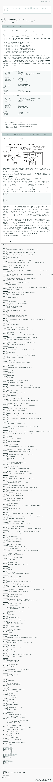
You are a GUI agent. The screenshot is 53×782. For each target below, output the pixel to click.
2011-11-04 (5, 535)
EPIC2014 (3, 18)
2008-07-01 (5, 690)
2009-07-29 (5, 634)
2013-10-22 (5, 467)
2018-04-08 (5, 353)
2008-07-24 (5, 685)
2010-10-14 (5, 580)
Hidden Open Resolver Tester (38, 212)
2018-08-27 (5, 351)
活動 (6, 179)
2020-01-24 (5, 318)
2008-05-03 (5, 734)
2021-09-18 (5, 283)
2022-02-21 (5, 273)
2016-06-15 (5, 374)
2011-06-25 (5, 558)
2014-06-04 (5, 445)
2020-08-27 (5, 296)
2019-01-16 (5, 343)
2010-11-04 (5, 577)
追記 (50, 1)
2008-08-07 (5, 676)
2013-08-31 (5, 477)
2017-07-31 (5, 364)
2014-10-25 (5, 424)
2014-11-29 (5, 417)
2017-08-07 (5, 361)
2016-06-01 (5, 376)
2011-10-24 (5, 540)
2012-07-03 (5, 517)
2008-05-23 (5, 710)
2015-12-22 (5, 381)
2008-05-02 (5, 738)
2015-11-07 (5, 384)
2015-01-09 (5, 412)
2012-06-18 (5, 525)
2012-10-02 (5, 512)
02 (5, 748)
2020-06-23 (5, 302)
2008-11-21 (5, 663)
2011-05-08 (5, 561)
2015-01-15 (5, 409)
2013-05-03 (5, 486)
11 (13, 748)
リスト (31, 233)
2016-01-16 (5, 378)
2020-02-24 (5, 314)
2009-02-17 (5, 658)
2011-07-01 (5, 551)
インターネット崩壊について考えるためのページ (14, 772)
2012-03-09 (5, 530)
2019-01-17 (5, 341)
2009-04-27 (5, 644)
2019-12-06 (5, 325)
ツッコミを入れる (18, 122)
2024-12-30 (5, 251)
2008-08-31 (5, 670)
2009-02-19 (5, 655)
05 (6, 747)
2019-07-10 (5, 333)
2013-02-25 (5, 499)
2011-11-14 (5, 532)
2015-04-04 (5, 399)
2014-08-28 (5, 430)
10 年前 (10, 176)
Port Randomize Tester (16, 211)
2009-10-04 (5, 627)
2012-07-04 (5, 514)
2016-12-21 (5, 369)
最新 (46, 1)
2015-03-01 (5, 401)
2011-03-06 (5, 566)
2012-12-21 (5, 507)
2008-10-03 (5, 667)
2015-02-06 (5, 407)
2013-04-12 (5, 491)
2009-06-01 (5, 641)
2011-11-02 (5, 537)
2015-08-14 (5, 391)
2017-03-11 (5, 366)
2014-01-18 (5, 460)
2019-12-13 (5, 320)
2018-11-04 (5, 346)
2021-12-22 (5, 280)
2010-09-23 (5, 585)
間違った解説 (43, 169)
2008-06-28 (5, 694)
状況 (37, 178)
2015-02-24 (5, 404)
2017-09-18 (5, 358)
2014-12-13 (5, 414)
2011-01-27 (5, 571)
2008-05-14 (5, 726)
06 (7, 747)
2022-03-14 (5, 269)
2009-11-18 (5, 613)
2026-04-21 (5, 248)
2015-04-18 (5, 396)
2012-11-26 (5, 509)
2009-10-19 (5, 618)
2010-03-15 (5, 598)
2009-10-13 (5, 621)
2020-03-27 (5, 311)
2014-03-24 (5, 453)
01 (5, 749)
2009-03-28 (5, 646)
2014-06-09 (5, 442)
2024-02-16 (5, 256)
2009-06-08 (5, 639)
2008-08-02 (5, 679)
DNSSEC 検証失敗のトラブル (34, 63)
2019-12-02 (5, 328)
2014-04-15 (5, 450)
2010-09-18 (5, 587)
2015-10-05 (5, 386)
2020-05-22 (5, 309)
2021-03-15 (7, 26)
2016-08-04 (5, 371)
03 (6, 748)
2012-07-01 (5, 519)
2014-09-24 (5, 427)
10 (9, 749)
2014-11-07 (5, 422)
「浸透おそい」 (22, 61)
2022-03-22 (5, 263)
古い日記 (5, 771)
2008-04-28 (5, 741)
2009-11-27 (5, 609)
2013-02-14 (5, 502)
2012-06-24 (5, 522)
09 (8, 749)
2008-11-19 (5, 665)
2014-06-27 (5, 437)
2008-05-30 (5, 708)
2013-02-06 (5, 504)
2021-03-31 (7, 134)
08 (9, 747)
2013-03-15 (5, 496)
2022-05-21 (5, 261)
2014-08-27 (5, 432)
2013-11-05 (5, 464)
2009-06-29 (5, 636)
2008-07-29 (5, 681)
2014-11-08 (5, 419)
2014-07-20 (5, 435)
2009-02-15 (5, 659)
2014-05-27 (5, 447)
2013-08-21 (5, 480)
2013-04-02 (5, 494)
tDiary (43, 779)
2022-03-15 (5, 266)
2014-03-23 (5, 455)
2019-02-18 (5, 336)
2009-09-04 (5, 631)
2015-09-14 (5, 389)
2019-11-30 (5, 331)
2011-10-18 (5, 542)
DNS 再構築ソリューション (17, 19)
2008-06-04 (5, 703)
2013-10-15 (5, 469)
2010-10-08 (5, 582)
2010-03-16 (5, 595)
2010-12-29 (5, 575)
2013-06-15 (5, 484)
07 (8, 747)
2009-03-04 (5, 650)
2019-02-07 (5, 338)
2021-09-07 (5, 285)
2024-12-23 (5, 253)
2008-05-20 (5, 718)
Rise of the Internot (7, 773)
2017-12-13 (5, 356)
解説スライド (19, 235)
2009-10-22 (5, 616)
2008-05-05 (5, 730)
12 (16, 754)
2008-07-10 (5, 688)
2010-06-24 (5, 590)
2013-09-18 (5, 475)
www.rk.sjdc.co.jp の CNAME (17, 63)
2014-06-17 (5, 440)
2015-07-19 (5, 394)
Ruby (41, 780)
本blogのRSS (6, 775)
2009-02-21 (5, 653)
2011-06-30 (5, 555)
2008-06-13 (5, 700)
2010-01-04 (5, 604)
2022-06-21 (5, 258)
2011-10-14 (5, 545)
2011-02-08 (5, 568)
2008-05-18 (5, 724)
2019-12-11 (5, 323)
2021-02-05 (5, 293)
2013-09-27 (5, 472)
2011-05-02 (5, 563)
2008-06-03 (5, 705)
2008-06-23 (5, 698)
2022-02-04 (5, 276)
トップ (42, 1)
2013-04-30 (5, 489)
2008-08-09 (5, 673)
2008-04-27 (5, 743)
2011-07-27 (5, 549)
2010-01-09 (5, 602)
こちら (14, 233)
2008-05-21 (5, 713)
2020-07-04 (5, 300)
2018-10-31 (5, 348)
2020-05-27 (5, 305)
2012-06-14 (5, 527)
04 (5, 747)
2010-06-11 (5, 593)
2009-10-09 (5, 625)
